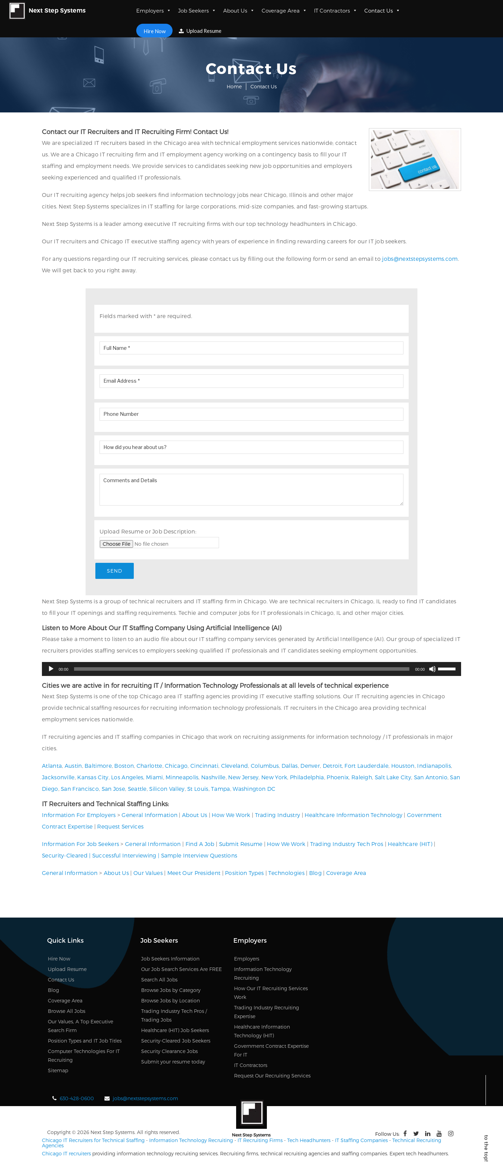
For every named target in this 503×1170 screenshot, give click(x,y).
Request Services (120, 827)
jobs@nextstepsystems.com (420, 258)
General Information (149, 815)
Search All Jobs (159, 980)
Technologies (286, 873)
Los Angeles (127, 778)
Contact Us (382, 10)
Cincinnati (204, 766)
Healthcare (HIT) (410, 844)
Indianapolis (434, 766)
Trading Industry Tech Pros (347, 844)
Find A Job (199, 844)
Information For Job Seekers (80, 844)
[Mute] (432, 669)
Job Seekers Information (170, 959)
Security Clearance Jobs (169, 1052)
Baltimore (98, 766)
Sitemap (58, 1071)
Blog (315, 873)
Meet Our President (193, 873)
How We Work (231, 815)
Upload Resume (201, 31)
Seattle (137, 789)
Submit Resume (241, 844)
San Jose (113, 789)
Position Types (244, 873)
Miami (154, 778)
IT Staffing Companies (361, 1141)
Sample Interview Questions (199, 856)
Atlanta (52, 766)
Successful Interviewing (124, 856)
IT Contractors (335, 10)
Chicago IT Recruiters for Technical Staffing (93, 1141)
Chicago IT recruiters (66, 1154)
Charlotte (149, 766)
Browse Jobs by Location (170, 1001)
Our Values (148, 873)
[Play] (51, 669)
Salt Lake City (393, 778)
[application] (251, 670)
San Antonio (430, 778)
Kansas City (92, 778)
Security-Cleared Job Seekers (175, 1041)
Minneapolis (182, 778)
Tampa (220, 789)
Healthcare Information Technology (353, 815)
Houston (403, 766)
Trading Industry (277, 815)
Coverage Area (284, 10)
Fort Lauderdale (366, 766)
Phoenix (338, 778)
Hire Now (154, 30)
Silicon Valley (166, 789)
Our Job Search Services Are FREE (181, 970)
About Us (239, 10)
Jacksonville (58, 778)
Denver (310, 766)
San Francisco (80, 789)
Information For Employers (79, 815)
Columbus (265, 766)
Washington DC (254, 789)
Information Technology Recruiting (191, 1141)
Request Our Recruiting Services (272, 1076)
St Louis (197, 789)
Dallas (290, 766)
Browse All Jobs (66, 1012)
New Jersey (243, 778)
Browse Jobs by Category (171, 991)
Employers (153, 10)
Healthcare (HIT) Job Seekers (175, 1031)
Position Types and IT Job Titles (85, 1041)
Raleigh (361, 778)
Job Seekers (197, 10)
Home (234, 86)
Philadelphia (307, 778)
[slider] (242, 669)
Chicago (176, 766)
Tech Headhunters (308, 1141)
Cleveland (234, 766)
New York (274, 778)
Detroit (332, 766)
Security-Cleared (65, 856)
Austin (73, 766)
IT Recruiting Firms (260, 1141)
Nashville (213, 778)
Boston (124, 766)
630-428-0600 (77, 1099)
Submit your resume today (173, 1062)
